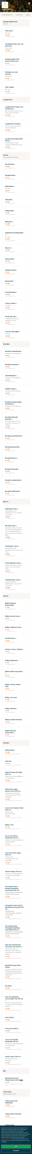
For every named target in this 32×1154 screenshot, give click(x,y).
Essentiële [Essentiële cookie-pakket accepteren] (16, 1150)
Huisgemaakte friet (7, 15)
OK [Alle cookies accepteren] (16, 1146)
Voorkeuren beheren (6, 1138)
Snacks (28, 15)
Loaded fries (19, 15)
